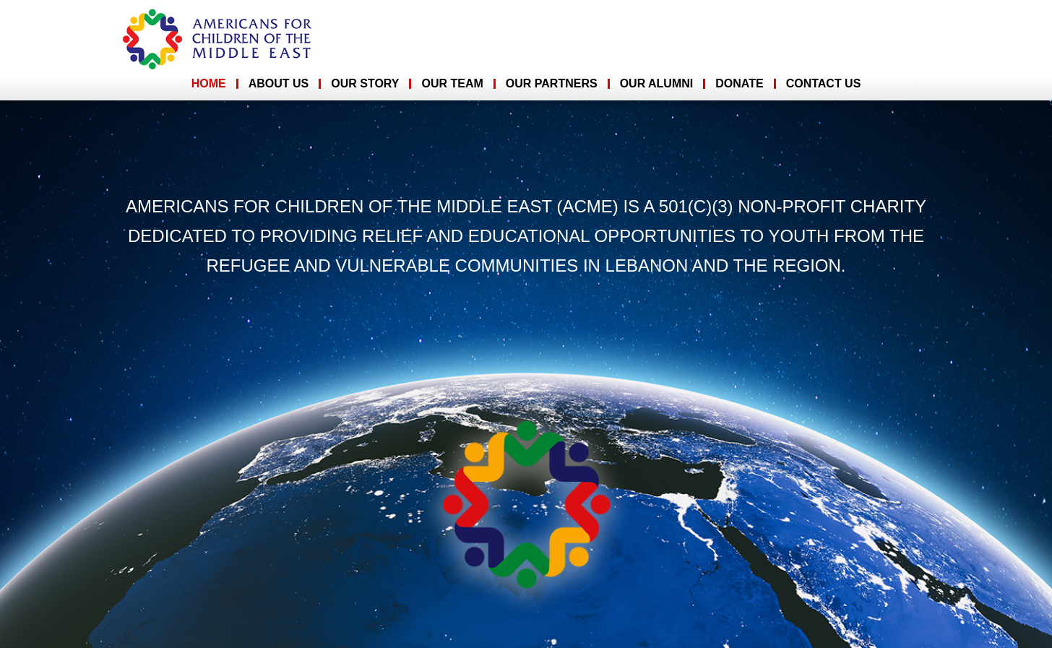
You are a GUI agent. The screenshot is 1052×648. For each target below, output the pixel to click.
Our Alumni (657, 83)
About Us (279, 83)
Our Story (365, 83)
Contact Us (823, 83)
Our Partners (552, 83)
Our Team (452, 83)
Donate (739, 83)
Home (208, 83)
